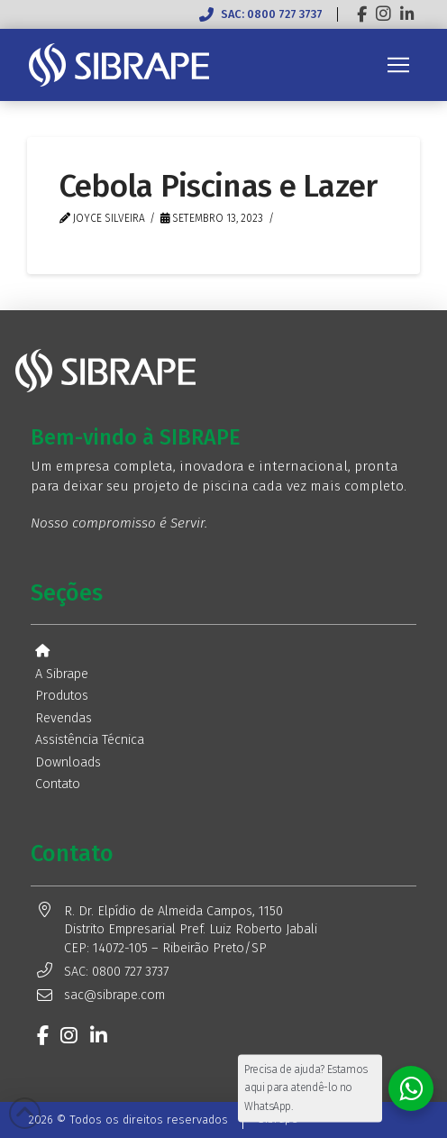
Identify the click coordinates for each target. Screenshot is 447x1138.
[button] (398, 65)
